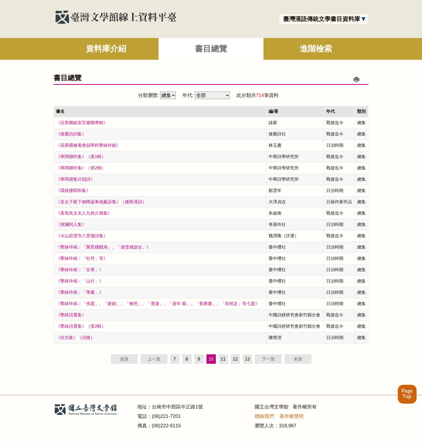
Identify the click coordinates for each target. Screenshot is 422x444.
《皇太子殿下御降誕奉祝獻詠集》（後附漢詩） (101, 202)
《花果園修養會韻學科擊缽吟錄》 (88, 145)
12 (235, 359)
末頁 (298, 359)
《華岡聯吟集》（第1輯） (81, 156)
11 (223, 359)
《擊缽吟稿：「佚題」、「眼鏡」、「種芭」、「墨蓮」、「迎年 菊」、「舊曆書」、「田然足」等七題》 (157, 303)
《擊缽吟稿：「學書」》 (79, 292)
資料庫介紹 (106, 48)
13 (247, 359)
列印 (356, 79)
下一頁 (268, 359)
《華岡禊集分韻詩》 (75, 179)
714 (260, 95)
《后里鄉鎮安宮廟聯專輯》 (82, 122)
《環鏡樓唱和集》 (73, 190)
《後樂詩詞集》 (71, 134)
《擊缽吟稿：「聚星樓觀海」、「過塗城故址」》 (103, 247)
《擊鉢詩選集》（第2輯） (81, 326)
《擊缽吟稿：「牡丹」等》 (82, 258)
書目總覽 (211, 48)
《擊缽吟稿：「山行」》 (79, 281)
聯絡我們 (264, 416)
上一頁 (153, 359)
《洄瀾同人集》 (71, 224)
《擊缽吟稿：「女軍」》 (79, 269)
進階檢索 (316, 48)
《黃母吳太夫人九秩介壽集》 (84, 213)
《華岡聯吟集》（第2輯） (81, 168)
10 (211, 359)
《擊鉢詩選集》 (71, 315)
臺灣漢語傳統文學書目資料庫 (321, 19)
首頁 (124, 359)
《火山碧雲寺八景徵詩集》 (82, 235)
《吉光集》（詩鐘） (75, 337)
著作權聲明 (291, 416)
